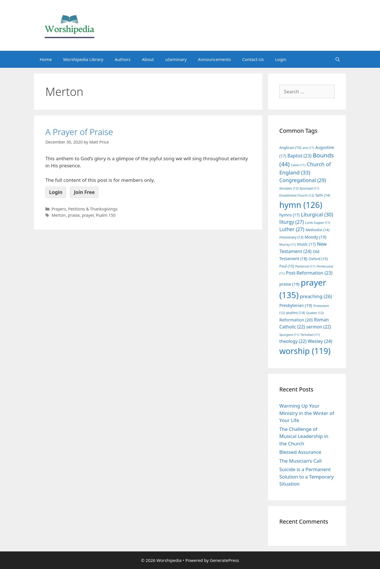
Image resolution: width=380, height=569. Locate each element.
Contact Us (253, 59)
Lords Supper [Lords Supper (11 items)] (317, 223)
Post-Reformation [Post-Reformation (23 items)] (309, 273)
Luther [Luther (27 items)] (291, 229)
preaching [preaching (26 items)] (316, 296)
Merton (59, 215)
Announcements (214, 59)
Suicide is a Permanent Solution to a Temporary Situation (306, 476)
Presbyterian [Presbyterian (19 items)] (295, 305)
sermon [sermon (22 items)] (318, 327)
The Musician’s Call (300, 461)
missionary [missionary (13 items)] (291, 237)
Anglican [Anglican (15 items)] (290, 147)
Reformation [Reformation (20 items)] (296, 320)
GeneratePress (224, 560)
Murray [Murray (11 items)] (287, 244)
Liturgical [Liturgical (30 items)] (317, 214)
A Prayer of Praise (79, 132)
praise (73, 215)
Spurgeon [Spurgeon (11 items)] (289, 335)
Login (280, 59)
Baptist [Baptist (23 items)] (300, 156)
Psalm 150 (106, 215)
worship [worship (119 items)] (305, 350)
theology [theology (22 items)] (293, 341)
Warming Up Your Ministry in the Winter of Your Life (306, 412)
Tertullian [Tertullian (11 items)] (310, 335)
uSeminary (176, 59)
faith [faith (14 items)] (322, 195)
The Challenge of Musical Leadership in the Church (303, 436)
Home (46, 59)
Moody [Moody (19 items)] (315, 237)
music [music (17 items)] (306, 244)
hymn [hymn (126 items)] (300, 204)
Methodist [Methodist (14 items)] (317, 229)
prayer (88, 215)
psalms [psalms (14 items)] (295, 312)
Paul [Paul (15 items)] (286, 266)
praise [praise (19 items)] (289, 284)
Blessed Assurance (300, 452)
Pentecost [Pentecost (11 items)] (305, 266)
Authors (122, 59)
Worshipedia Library (83, 59)
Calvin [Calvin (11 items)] (298, 165)
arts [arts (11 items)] (308, 148)
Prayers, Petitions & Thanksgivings (85, 209)
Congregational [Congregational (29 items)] (302, 180)
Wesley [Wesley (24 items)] (320, 341)
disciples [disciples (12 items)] (288, 188)
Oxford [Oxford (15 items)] (318, 258)
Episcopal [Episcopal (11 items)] (309, 188)
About (148, 59)
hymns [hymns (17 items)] (289, 215)
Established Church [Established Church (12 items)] (296, 195)
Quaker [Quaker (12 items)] (315, 313)
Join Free (84, 192)
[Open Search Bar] (337, 59)
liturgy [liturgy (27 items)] (291, 222)
